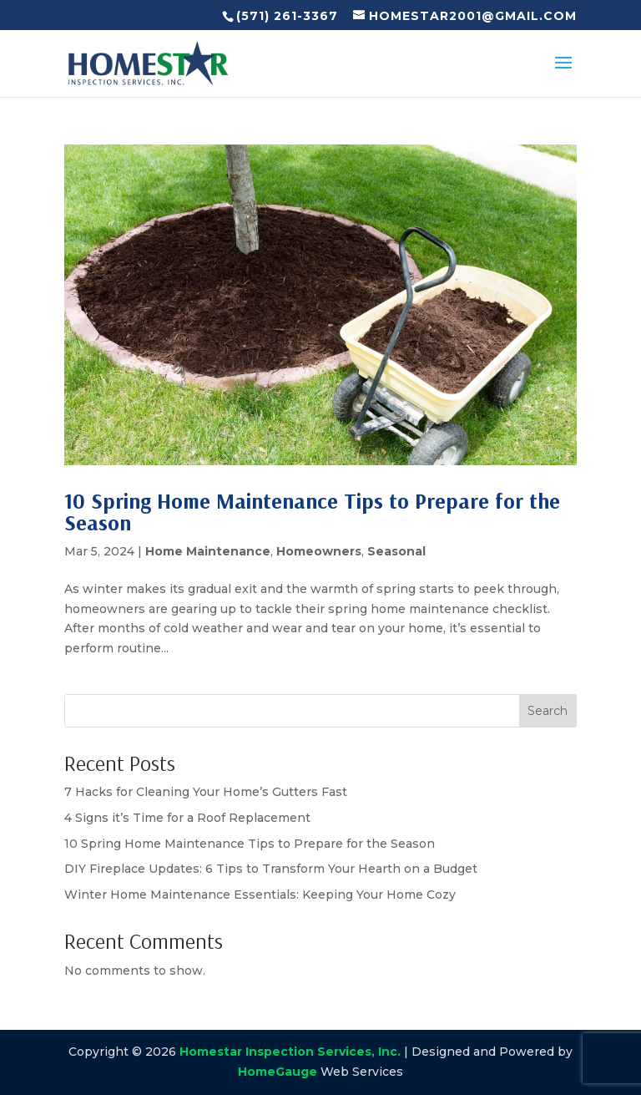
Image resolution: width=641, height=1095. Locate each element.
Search (547, 710)
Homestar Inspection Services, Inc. (290, 1051)
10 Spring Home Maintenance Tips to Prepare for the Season (312, 511)
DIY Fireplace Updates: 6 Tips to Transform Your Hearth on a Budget (270, 868)
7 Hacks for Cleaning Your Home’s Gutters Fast (205, 791)
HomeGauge (277, 1071)
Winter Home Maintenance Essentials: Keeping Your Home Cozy (260, 894)
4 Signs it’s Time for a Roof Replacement (187, 817)
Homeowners (318, 551)
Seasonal (396, 551)
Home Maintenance (207, 551)
